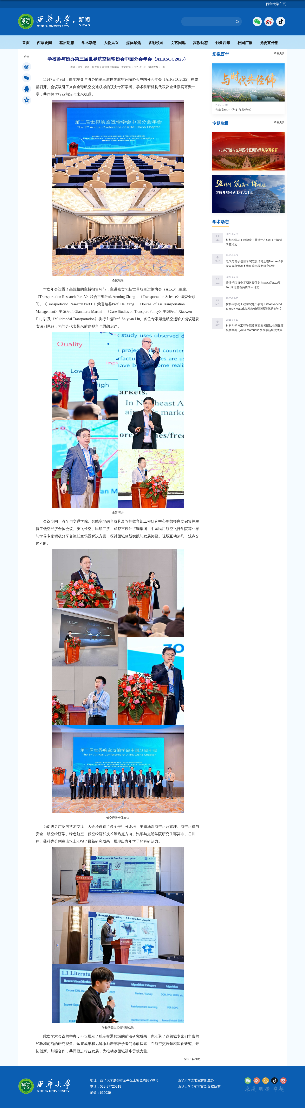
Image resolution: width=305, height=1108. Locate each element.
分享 (27, 56)
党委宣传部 (269, 43)
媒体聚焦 (133, 43)
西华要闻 (44, 43)
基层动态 (66, 43)
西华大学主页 (276, 4)
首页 (26, 43)
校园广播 (245, 43)
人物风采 (111, 43)
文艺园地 (178, 43)
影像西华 (222, 43)
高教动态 (200, 43)
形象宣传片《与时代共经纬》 (234, 109)
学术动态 (89, 43)
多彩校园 (155, 43)
